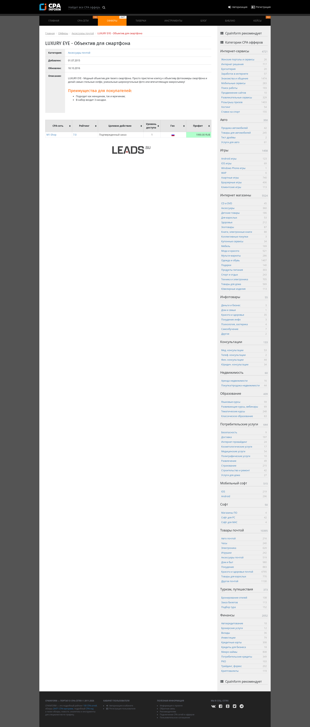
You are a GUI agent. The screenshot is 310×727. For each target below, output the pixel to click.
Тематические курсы (244, 411)
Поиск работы (244, 88)
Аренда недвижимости (244, 381)
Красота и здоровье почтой (244, 572)
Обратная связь (167, 708)
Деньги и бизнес (244, 305)
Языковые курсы (244, 402)
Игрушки (244, 553)
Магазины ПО (244, 513)
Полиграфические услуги (244, 456)
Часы (244, 543)
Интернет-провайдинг (244, 442)
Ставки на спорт (244, 112)
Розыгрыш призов (244, 102)
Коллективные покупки (244, 237)
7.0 (75, 134)
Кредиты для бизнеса (244, 647)
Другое (244, 334)
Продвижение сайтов (244, 93)
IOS (244, 491)
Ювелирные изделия (244, 289)
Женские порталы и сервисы (244, 59)
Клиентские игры (244, 187)
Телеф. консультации (244, 355)
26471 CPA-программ (63, 708)
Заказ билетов (244, 602)
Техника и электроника (244, 279)
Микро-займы (244, 652)
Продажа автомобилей (244, 128)
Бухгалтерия (244, 69)
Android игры (244, 159)
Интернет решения (244, 64)
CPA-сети (88, 19)
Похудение (244, 567)
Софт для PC (244, 517)
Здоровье (244, 222)
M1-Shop (51, 134)
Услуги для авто (244, 142)
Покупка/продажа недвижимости (244, 385)
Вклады (244, 633)
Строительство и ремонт (244, 470)
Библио (230, 20)
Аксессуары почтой (83, 33)
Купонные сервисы (244, 241)
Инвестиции (244, 638)
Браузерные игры (244, 182)
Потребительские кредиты (244, 657)
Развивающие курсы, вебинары (244, 407)
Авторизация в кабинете (119, 705)
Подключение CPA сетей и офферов (177, 714)
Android (244, 496)
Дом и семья (244, 310)
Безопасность (244, 432)
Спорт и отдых (244, 275)
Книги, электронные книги (244, 232)
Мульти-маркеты (244, 256)
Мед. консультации (244, 350)
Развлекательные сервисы (244, 97)
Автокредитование (244, 623)
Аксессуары (244, 208)
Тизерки (141, 20)
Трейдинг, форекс (244, 666)
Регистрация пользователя (120, 708)
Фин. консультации (244, 360)
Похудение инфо (244, 319)
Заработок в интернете (244, 74)
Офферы (117, 19)
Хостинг (244, 107)
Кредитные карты (244, 642)
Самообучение (244, 329)
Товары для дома (244, 284)
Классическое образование (244, 416)
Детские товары (244, 213)
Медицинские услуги (244, 451)
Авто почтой (244, 538)
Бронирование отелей (244, 598)
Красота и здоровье (244, 315)
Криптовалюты (244, 671)
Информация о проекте (171, 705)
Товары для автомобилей (244, 133)
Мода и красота (244, 251)
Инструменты (173, 20)
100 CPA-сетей (90, 705)
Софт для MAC (244, 522)
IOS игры (244, 163)
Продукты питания (244, 270)
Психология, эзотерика (244, 324)
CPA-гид (89, 708)
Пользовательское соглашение (175, 717)
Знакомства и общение (244, 78)
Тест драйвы (244, 137)
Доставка (244, 437)
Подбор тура (244, 607)
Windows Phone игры (244, 168)
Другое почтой (244, 581)
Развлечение (244, 461)
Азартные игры (244, 178)
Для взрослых (244, 218)
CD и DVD (244, 203)
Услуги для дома (244, 475)
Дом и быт (244, 562)
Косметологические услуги (244, 447)
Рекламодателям (168, 711)
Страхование (244, 466)
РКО (244, 661)
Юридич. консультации (244, 364)
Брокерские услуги (244, 628)
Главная (53, 20)
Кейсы (262, 19)
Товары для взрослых (244, 576)
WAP (244, 173)
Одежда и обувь (244, 260)
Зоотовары (244, 227)
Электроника (244, 548)
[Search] (84, 7)
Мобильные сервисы (244, 83)
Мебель (244, 246)
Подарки (244, 265)
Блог (203, 20)
